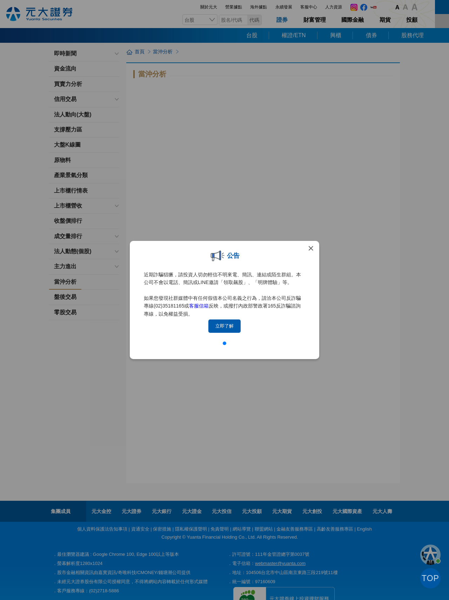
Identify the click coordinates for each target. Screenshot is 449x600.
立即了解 (224, 326)
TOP (430, 578)
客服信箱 (199, 306)
